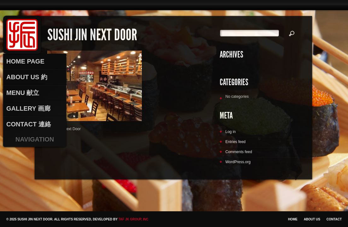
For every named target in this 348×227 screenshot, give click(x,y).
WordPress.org (238, 162)
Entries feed (235, 142)
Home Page (25, 61)
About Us (312, 219)
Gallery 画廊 (28, 108)
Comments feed (238, 152)
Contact (334, 219)
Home (293, 219)
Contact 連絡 (28, 124)
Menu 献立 (22, 92)
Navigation (34, 139)
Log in (230, 132)
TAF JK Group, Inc (133, 219)
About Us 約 (26, 77)
